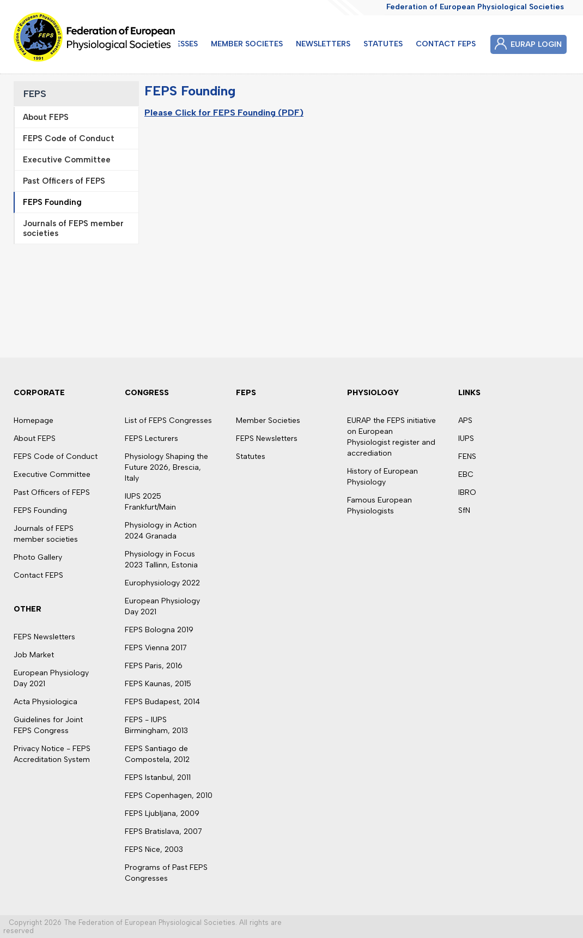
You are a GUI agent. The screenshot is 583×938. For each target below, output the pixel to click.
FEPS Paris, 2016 (154, 665)
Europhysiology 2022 (162, 583)
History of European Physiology (382, 477)
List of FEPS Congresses (168, 420)
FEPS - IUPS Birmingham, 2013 (156, 725)
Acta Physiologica (45, 701)
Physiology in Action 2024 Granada (161, 531)
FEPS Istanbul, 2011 (158, 777)
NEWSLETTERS (323, 44)
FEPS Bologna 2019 (159, 629)
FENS (467, 456)
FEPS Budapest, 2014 (162, 701)
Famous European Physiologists (379, 505)
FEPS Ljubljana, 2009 (162, 813)
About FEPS (35, 438)
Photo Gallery (38, 557)
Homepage (33, 420)
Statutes (250, 456)
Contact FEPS (38, 575)
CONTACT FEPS (446, 44)
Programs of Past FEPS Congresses (166, 873)
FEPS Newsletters (44, 637)
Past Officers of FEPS (52, 492)
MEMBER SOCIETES (247, 44)
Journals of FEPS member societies (46, 534)
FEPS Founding (40, 510)
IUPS (466, 438)
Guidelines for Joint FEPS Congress (48, 725)
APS (465, 420)
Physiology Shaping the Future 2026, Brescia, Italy (166, 467)
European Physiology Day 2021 (51, 678)
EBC (465, 474)
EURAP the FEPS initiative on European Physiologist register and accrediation (391, 437)
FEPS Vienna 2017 (156, 647)
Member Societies (268, 420)
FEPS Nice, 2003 (154, 849)
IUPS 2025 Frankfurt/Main (150, 502)
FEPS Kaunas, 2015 (158, 683)
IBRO (467, 492)
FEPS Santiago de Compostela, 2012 (157, 754)
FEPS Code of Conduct (56, 456)
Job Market (34, 654)
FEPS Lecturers (151, 438)
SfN (464, 510)
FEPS (34, 94)
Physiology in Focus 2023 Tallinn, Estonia (161, 559)
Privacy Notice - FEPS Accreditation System (52, 754)
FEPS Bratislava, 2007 (163, 831)
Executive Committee (52, 474)
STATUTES (383, 44)
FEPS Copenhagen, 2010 (168, 795)
